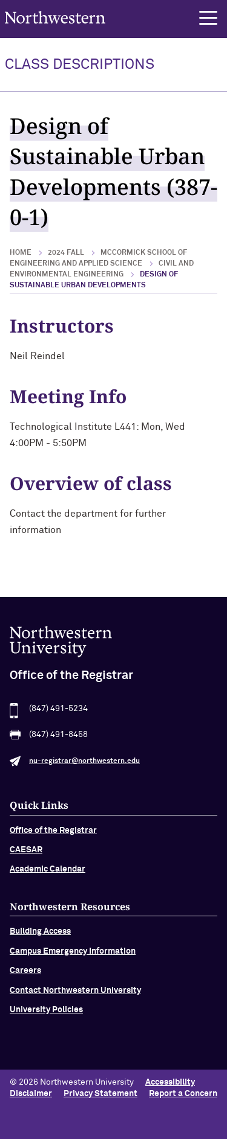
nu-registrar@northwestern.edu (84, 766)
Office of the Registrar (53, 836)
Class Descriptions (79, 64)
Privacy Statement (100, 1094)
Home (20, 253)
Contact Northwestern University (75, 995)
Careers (25, 976)
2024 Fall (66, 253)
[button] (208, 18)
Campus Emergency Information (73, 956)
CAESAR (26, 855)
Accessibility (170, 1082)
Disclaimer (31, 1094)
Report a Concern (183, 1094)
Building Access (40, 937)
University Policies (46, 1015)
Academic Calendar (47, 874)
